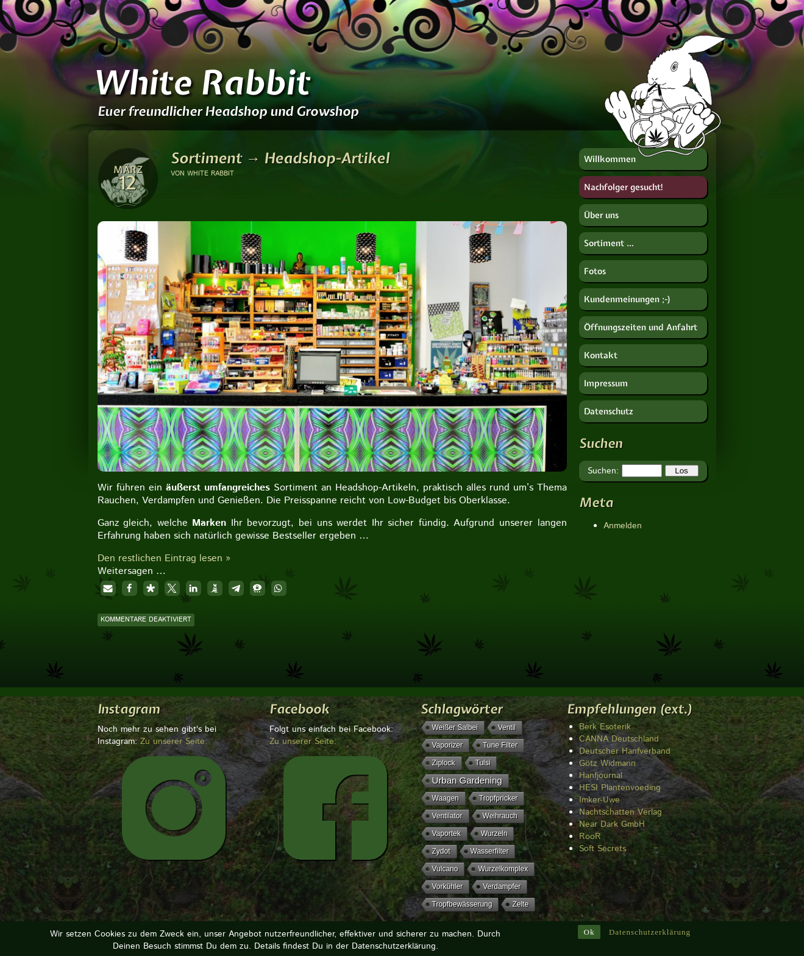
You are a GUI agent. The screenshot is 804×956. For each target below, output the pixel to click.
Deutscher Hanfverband (625, 751)
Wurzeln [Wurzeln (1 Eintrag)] (494, 833)
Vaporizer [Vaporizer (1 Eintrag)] (447, 745)
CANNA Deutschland (619, 739)
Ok (589, 932)
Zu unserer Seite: (173, 741)
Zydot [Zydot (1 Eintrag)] (441, 851)
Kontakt (600, 355)
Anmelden (622, 526)
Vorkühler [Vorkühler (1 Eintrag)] (447, 886)
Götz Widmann (607, 763)
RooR (590, 836)
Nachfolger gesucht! (624, 187)
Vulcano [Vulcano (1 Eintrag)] (445, 869)
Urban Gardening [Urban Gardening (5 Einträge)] (467, 780)
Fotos (595, 271)
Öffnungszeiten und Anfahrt (640, 327)
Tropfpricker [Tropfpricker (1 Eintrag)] (498, 798)
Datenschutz (608, 411)
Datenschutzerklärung (650, 932)
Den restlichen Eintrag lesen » (164, 558)
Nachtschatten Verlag (620, 812)
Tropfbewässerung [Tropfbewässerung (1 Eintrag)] (462, 904)
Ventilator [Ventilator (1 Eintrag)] (447, 816)
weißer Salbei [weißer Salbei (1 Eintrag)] (455, 727)
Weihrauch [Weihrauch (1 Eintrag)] (500, 816)
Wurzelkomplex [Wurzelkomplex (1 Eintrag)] (503, 869)
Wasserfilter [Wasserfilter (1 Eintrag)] (490, 851)
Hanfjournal (600, 776)
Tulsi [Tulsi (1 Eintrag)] (483, 763)
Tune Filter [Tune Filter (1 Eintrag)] (500, 745)
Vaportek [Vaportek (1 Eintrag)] (446, 833)
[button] (108, 588)
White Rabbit (201, 82)
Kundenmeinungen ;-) (627, 299)
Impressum (606, 383)
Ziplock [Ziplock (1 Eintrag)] (443, 763)
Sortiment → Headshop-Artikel (280, 158)
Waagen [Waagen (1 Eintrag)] (445, 798)
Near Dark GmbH (612, 824)
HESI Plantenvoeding (620, 788)
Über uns (601, 215)
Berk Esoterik (605, 727)
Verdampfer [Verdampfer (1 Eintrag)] (502, 886)
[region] (332, 326)
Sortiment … (609, 243)
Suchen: (603, 471)
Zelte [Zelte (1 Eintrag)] (520, 904)
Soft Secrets (602, 849)
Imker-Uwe (599, 800)
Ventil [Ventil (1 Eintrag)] (507, 727)
